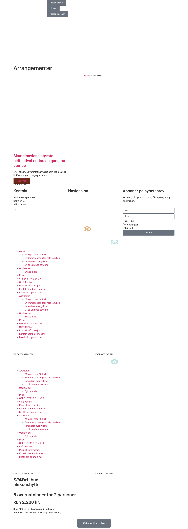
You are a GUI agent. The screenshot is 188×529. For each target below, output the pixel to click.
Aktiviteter (24, 251)
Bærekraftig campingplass (81, 204)
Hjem (86, 75)
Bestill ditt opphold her (30, 292)
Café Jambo (25, 282)
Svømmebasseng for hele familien (42, 258)
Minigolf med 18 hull (35, 254)
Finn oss (72, 197)
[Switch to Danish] (98, 3)
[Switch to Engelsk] (103, 3)
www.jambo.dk (21, 217)
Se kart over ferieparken (80, 201)
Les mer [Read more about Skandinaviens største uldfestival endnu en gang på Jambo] (22, 180)
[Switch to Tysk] (109, 3)
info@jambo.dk (21, 213)
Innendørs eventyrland (36, 261)
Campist (129, 221)
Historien (72, 211)
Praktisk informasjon (29, 285)
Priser (22, 275)
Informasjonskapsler (78, 218)
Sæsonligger (131, 224)
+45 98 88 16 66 (26, 210)
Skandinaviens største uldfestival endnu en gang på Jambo (39, 160)
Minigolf (129, 228)
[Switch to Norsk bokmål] (114, 3)
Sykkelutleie (31, 271)
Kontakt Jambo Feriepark (32, 289)
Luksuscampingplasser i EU (82, 208)
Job (70, 214)
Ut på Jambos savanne (36, 265)
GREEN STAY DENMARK (31, 278)
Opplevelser (25, 268)
